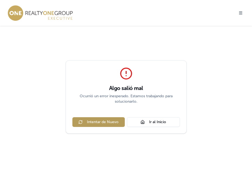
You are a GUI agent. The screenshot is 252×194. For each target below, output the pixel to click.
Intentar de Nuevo (98, 122)
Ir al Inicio (153, 122)
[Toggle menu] (241, 13)
